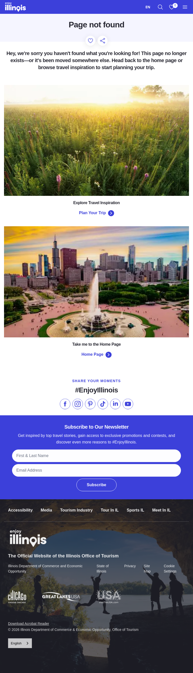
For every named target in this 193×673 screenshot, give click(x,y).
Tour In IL (110, 507)
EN (148, 7)
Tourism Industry (76, 507)
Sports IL (135, 507)
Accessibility (20, 507)
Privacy (130, 562)
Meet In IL (161, 507)
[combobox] (148, 7)
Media (46, 507)
